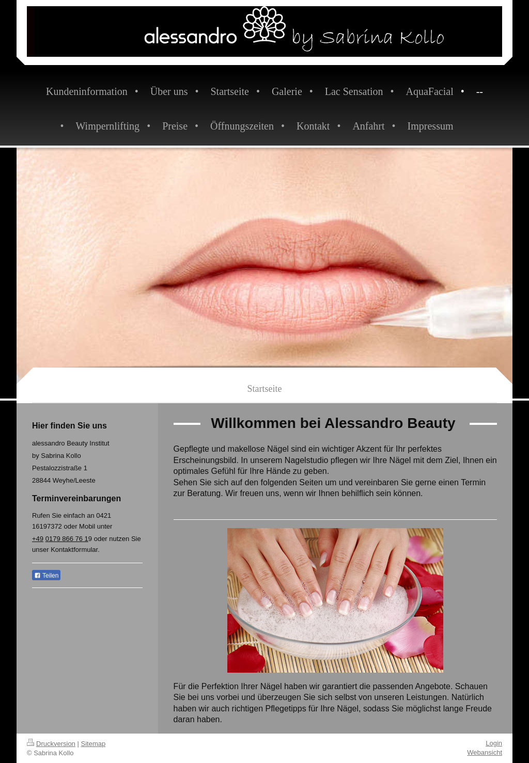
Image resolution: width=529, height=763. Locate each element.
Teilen (46, 575)
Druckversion (51, 744)
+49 (37, 539)
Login (494, 743)
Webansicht (484, 752)
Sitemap (93, 744)
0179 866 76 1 (66, 539)
